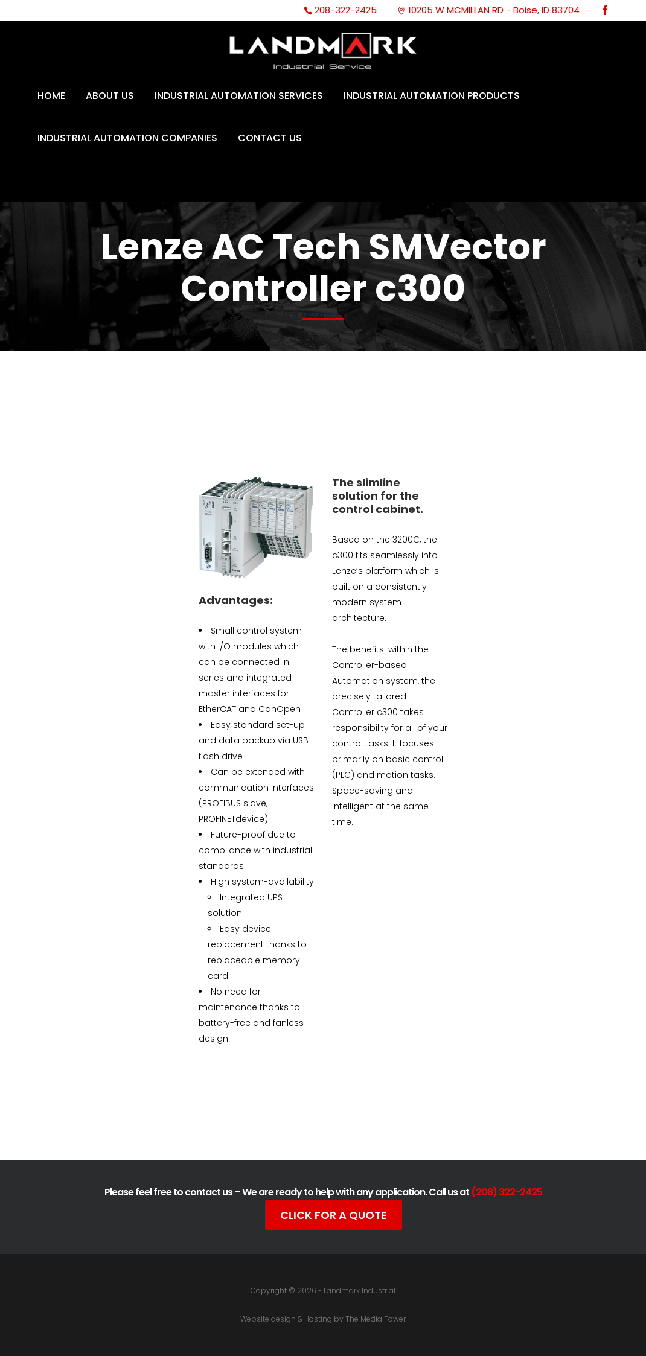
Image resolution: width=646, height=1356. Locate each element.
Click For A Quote (333, 1215)
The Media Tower (375, 1319)
